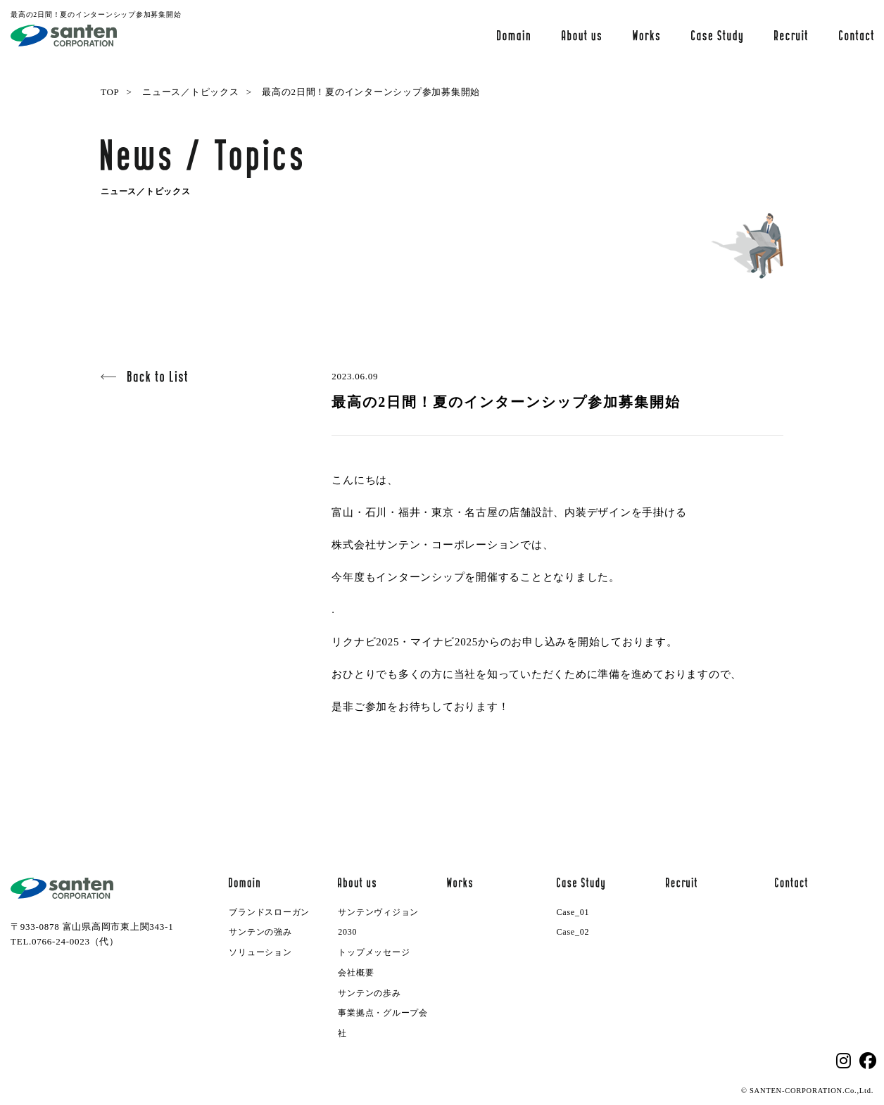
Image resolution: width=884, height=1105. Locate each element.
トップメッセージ (374, 952)
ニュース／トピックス (190, 92)
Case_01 (573, 912)
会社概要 (356, 973)
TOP (110, 92)
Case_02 (573, 932)
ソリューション (260, 952)
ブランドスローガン (269, 912)
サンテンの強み (260, 932)
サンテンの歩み (369, 993)
